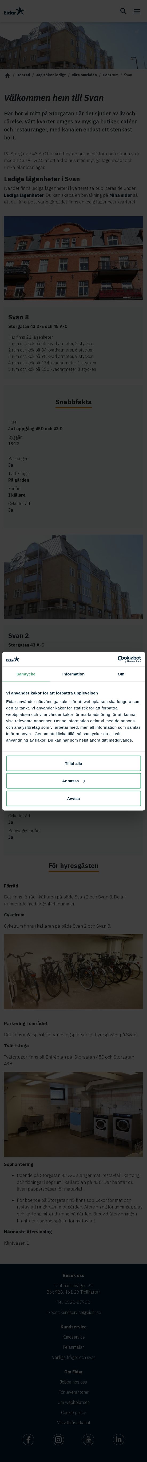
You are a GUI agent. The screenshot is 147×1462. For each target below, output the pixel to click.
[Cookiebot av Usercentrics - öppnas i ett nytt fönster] (117, 659)
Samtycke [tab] (26, 674)
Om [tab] (121, 674)
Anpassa (73, 781)
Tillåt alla (73, 763)
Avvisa (73, 798)
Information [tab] (73, 674)
